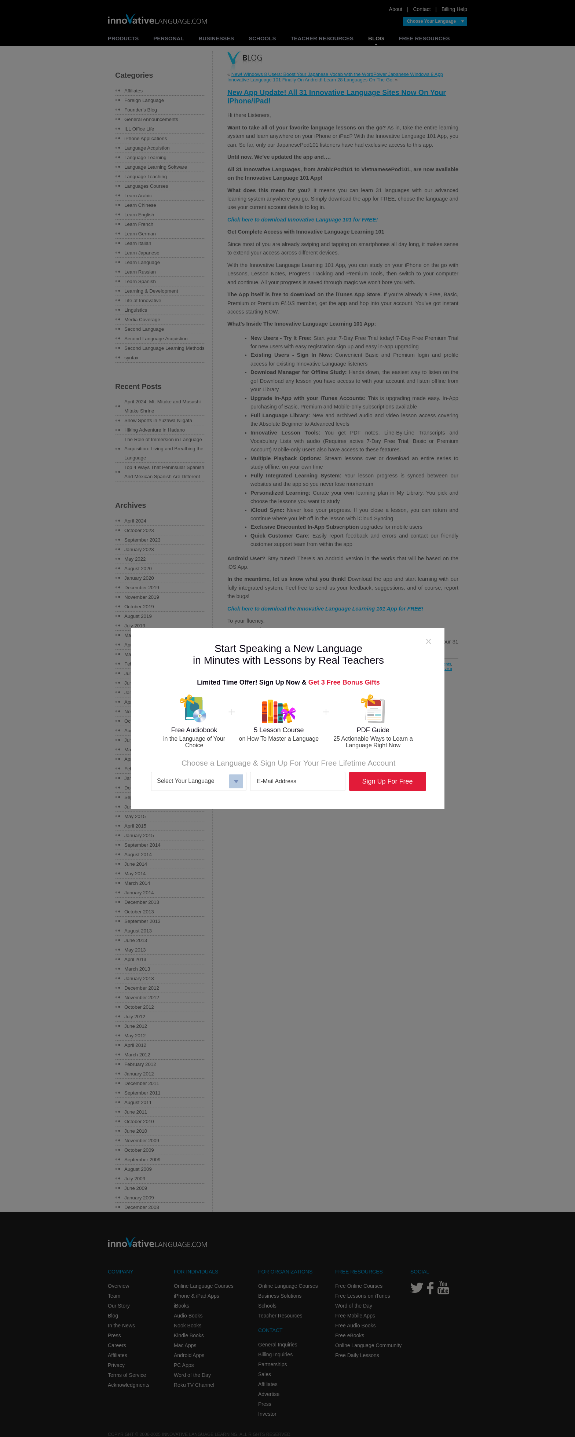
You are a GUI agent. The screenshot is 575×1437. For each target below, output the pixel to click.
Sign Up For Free (387, 781)
